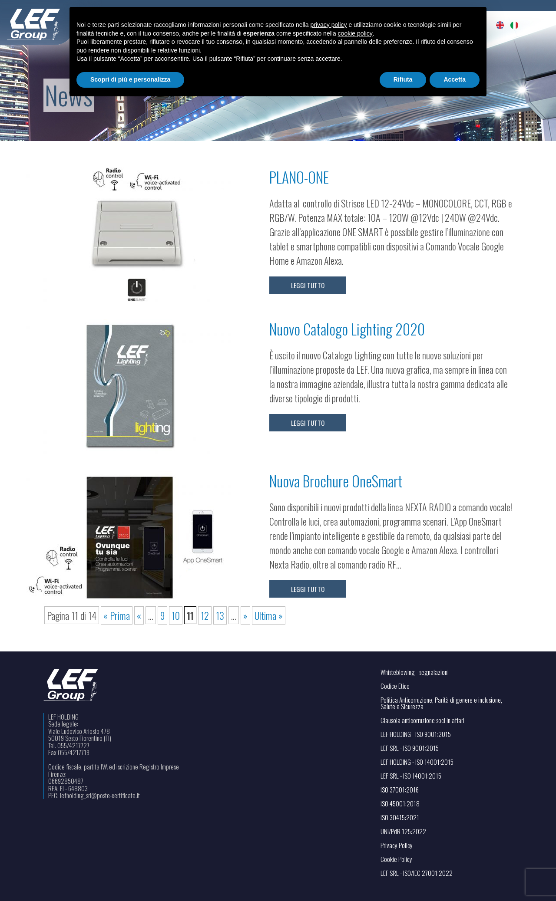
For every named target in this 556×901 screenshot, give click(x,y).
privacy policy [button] (329, 24)
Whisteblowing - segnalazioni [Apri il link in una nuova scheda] (415, 672)
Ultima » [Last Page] (269, 615)
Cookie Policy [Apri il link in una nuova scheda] (396, 859)
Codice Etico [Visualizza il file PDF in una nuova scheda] (395, 686)
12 (205, 615)
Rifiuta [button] (403, 79)
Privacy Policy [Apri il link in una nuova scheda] (397, 845)
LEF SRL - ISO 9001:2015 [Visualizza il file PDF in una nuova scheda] (410, 748)
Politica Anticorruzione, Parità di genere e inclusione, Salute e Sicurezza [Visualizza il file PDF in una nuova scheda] (441, 703)
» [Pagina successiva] (245, 615)
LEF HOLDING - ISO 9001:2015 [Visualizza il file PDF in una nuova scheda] (416, 734)
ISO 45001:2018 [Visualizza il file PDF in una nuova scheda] (400, 803)
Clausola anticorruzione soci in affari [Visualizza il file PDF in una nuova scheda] (422, 720)
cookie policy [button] (355, 33)
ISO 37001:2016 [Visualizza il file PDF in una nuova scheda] (400, 789)
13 (220, 615)
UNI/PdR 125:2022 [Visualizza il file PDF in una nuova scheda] (403, 831)
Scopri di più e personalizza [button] (130, 79)
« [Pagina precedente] (139, 615)
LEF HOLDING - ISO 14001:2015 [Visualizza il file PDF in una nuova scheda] (417, 762)
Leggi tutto (307, 285)
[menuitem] (500, 25)
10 (176, 615)
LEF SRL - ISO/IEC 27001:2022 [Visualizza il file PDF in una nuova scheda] (417, 873)
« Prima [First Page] (116, 615)
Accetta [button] (454, 79)
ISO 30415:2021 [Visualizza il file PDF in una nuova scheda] (400, 817)
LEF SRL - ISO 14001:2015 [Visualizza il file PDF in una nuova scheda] (411, 776)
